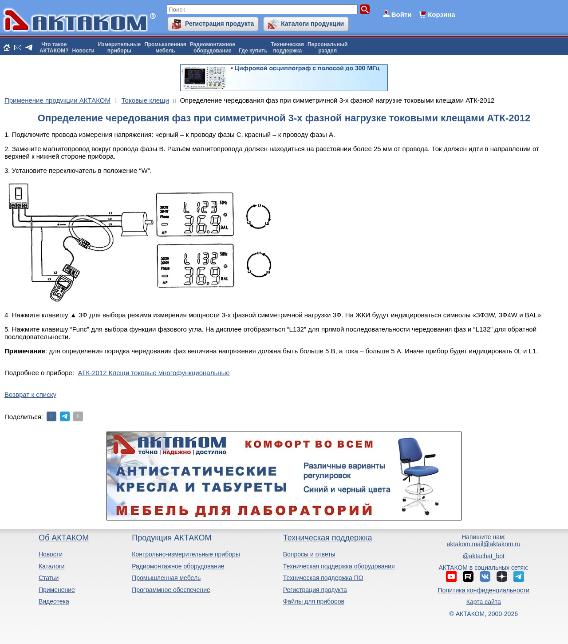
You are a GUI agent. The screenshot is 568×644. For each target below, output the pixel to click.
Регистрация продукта (219, 23)
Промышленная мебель (166, 577)
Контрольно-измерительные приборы (186, 554)
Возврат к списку (30, 394)
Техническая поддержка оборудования (339, 566)
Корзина (441, 14)
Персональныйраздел (327, 47)
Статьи (49, 577)
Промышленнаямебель (165, 47)
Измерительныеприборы (119, 47)
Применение (57, 589)
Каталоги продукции (312, 23)
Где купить (253, 51)
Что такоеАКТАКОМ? (54, 47)
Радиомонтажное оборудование (178, 566)
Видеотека (54, 601)
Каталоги (52, 566)
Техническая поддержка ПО (323, 577)
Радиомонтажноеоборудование (212, 47)
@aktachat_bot (484, 556)
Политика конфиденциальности (484, 590)
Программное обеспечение (171, 589)
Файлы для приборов (313, 601)
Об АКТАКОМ (64, 537)
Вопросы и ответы (309, 554)
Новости (83, 51)
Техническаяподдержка (287, 47)
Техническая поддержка (327, 537)
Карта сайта (483, 601)
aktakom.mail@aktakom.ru (484, 544)
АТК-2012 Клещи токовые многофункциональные (153, 372)
